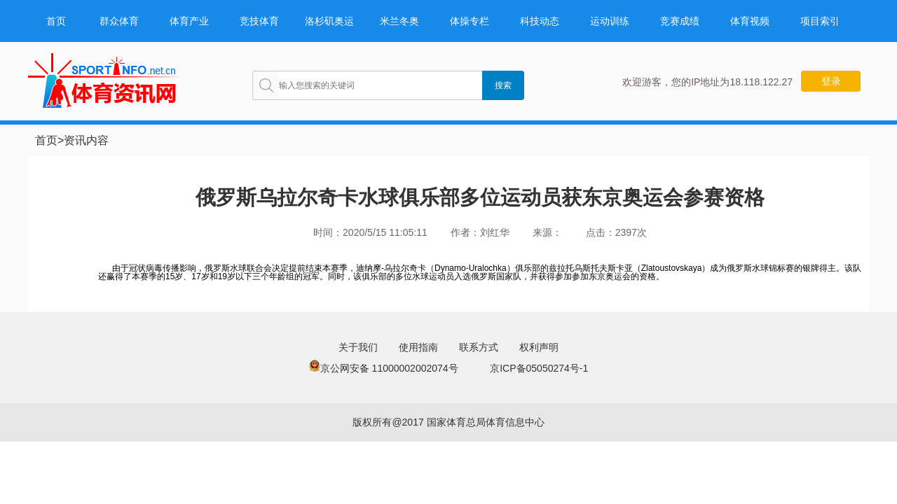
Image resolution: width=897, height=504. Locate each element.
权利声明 (539, 347)
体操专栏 (469, 21)
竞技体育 (259, 21)
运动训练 (609, 21)
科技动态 (539, 21)
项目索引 (820, 21)
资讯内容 (86, 140)
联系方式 (478, 347)
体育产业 (189, 21)
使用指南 (418, 347)
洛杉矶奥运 (329, 21)
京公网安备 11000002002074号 (383, 368)
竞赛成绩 (679, 21)
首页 (56, 21)
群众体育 (119, 21)
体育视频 (749, 21)
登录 (831, 81)
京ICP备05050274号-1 (539, 368)
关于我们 (358, 347)
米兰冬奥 (399, 21)
